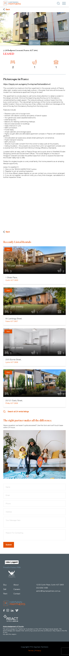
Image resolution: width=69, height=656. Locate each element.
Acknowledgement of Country (13, 626)
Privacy (38, 651)
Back (6, 9)
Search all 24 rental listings (16, 411)
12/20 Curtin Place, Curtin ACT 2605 (50, 585)
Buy (5, 585)
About (15, 585)
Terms (30, 651)
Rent (5, 593)
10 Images (34, 43)
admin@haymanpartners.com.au (48, 591)
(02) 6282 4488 (42, 588)
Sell (4, 589)
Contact (16, 593)
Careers (16, 589)
